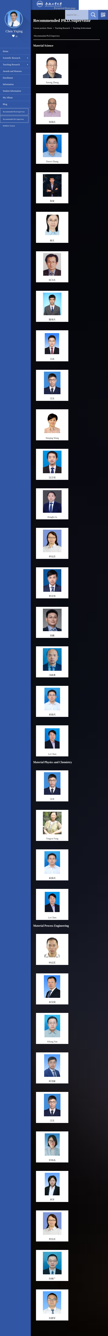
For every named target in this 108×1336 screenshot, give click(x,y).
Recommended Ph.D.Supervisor (14, 112)
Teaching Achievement (82, 28)
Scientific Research (11, 58)
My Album (8, 97)
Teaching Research (11, 64)
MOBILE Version (9, 126)
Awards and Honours (12, 71)
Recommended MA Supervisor (13, 119)
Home (5, 51)
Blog (5, 104)
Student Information (12, 91)
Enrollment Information (8, 81)
